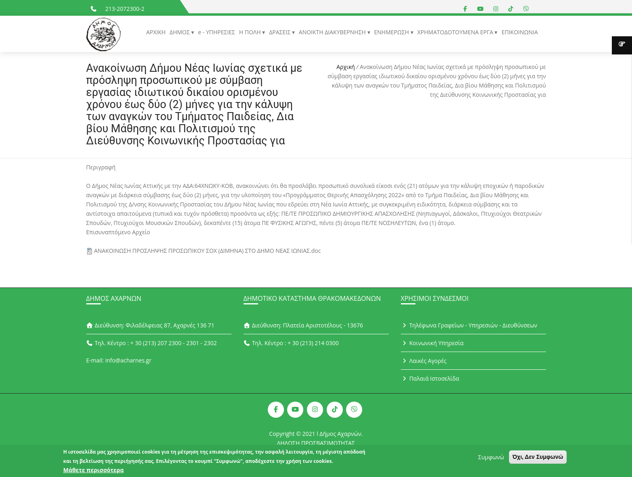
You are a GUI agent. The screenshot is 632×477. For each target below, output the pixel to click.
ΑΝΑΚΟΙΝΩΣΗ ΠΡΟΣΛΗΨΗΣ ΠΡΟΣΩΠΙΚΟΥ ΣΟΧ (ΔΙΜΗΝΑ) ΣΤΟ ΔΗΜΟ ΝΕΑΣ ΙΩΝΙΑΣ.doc (207, 250)
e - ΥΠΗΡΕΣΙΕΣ (216, 32)
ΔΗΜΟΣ (180, 32)
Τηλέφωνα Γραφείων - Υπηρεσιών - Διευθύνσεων (469, 325)
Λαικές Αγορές (424, 361)
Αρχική (345, 67)
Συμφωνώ (491, 459)
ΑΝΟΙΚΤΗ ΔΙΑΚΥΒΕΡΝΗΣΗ (333, 32)
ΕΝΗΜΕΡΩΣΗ (392, 32)
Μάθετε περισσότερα (93, 472)
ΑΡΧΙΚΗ (155, 32)
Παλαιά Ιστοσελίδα (430, 378)
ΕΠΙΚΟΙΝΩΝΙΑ (519, 32)
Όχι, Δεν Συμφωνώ (538, 459)
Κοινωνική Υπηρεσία (432, 343)
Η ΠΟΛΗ (250, 32)
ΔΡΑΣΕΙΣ (280, 32)
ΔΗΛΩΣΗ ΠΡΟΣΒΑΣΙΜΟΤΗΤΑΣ (316, 443)
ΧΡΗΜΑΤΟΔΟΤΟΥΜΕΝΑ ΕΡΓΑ (456, 32)
